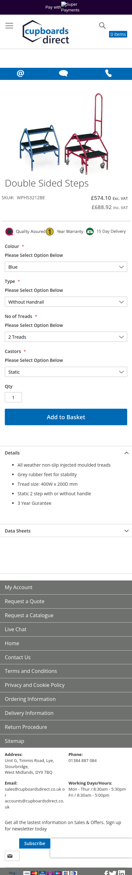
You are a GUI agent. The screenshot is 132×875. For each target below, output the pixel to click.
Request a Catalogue (29, 615)
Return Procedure (26, 726)
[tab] (66, 452)
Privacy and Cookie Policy (35, 684)
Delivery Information (29, 712)
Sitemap (14, 740)
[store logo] (45, 32)
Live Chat (15, 629)
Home (12, 643)
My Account (19, 587)
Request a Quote (25, 601)
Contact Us (18, 657)
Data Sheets (18, 531)
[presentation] (91, 847)
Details (12, 453)
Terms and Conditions (31, 670)
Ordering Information (30, 698)
